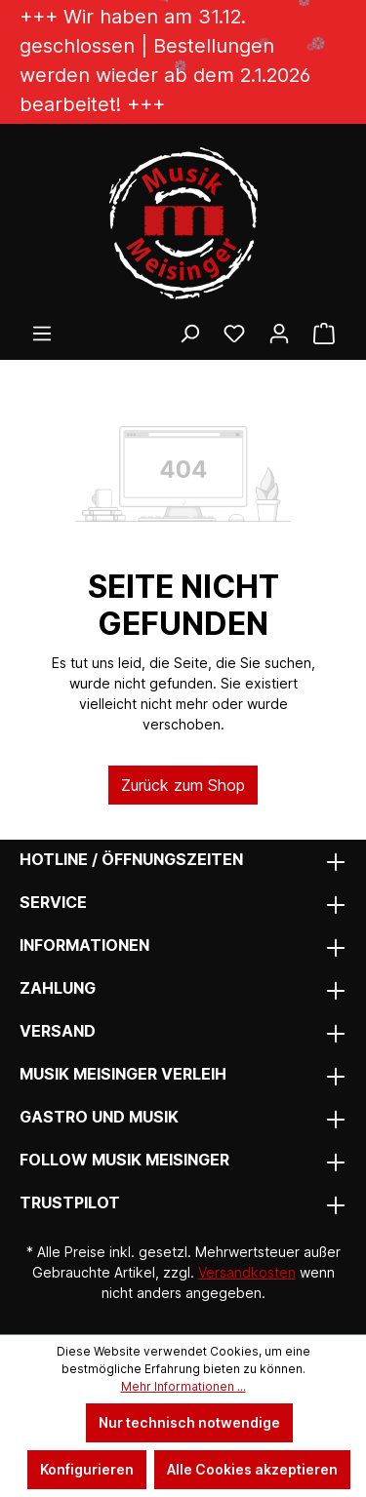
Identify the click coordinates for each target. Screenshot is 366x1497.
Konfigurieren (87, 1469)
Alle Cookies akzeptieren (252, 1469)
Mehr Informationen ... (183, 1386)
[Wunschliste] (234, 333)
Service (53, 902)
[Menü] (42, 333)
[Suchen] (189, 333)
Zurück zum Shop (183, 785)
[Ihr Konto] (279, 333)
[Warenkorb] (324, 333)
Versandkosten (247, 1272)
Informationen (84, 945)
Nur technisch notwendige (189, 1422)
